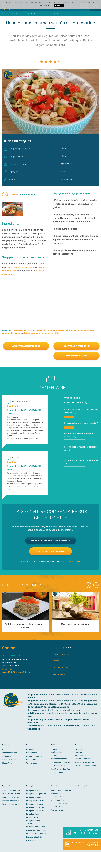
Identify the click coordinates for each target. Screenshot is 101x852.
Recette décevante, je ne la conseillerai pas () (81, 451)
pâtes (4, 333)
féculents (47, 330)
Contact (9, 648)
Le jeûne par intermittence (36, 834)
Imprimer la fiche (76, 355)
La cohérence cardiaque (60, 803)
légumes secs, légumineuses (66, 330)
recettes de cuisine (58, 707)
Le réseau (6, 745)
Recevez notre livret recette (84, 844)
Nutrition (54, 745)
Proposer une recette (10, 801)
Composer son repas (59, 759)
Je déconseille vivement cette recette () (81, 464)
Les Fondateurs (8, 756)
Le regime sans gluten (35, 807)
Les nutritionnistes (9, 753)
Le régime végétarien (34, 804)
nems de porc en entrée (19, 267)
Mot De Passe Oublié (71, 562)
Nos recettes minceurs (11, 791)
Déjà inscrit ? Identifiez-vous (50, 551)
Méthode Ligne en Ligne (35, 827)
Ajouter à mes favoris (26, 346)
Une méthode (31, 753)
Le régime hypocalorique (36, 791)
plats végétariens (31, 333)
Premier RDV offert (33, 760)
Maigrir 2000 (34, 700)
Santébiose (58, 661)
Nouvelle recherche (76, 346)
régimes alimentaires (45, 704)
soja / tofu (54, 333)
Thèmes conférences (83, 759)
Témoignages (31, 763)
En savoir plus (45, 6)
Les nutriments (57, 756)
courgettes (36, 330)
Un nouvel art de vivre (35, 756)
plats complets (15, 333)
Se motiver (55, 786)
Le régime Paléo (32, 814)
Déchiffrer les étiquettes (60, 769)
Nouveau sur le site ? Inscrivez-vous (50, 540)
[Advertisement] (50, 298)
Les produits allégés (58, 766)
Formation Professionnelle (85, 766)
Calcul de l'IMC (32, 840)
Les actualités (80, 750)
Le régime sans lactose (35, 811)
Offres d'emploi (8, 763)
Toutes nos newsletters (11, 794)
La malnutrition (57, 772)
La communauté (57, 796)
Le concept (31, 745)
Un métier (30, 750)
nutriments (75, 713)
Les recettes (7, 786)
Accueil (5, 750)
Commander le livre (86, 832)
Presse (77, 745)
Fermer (58, 5)
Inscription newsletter (11, 797)
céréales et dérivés (22, 330)
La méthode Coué (58, 800)
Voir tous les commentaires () (75, 400)
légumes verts (87, 330)
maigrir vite (90, 700)
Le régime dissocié (33, 797)
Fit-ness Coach (57, 807)
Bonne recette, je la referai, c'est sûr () (81, 425)
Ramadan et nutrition (34, 837)
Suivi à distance (57, 810)
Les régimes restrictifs (35, 801)
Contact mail (7, 669)
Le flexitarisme (32, 817)
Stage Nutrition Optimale (84, 762)
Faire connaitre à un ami (11, 804)
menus (35, 710)
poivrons (44, 333)
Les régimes (31, 786)
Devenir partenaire (61, 654)
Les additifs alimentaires (60, 762)
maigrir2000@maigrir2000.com (16, 672)
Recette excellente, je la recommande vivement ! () (81, 413)
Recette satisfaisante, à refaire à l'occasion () (78, 437)
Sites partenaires (60, 667)
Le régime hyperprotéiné (36, 794)
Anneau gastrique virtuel (36, 830)
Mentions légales (60, 674)
